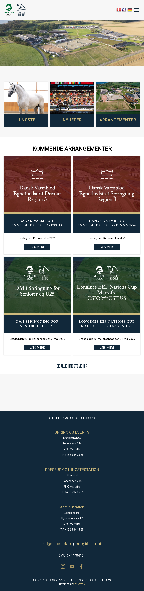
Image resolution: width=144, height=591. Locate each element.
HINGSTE (26, 120)
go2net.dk (79, 584)
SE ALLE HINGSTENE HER (72, 366)
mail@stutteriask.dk (56, 544)
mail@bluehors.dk (89, 544)
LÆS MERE (106, 247)
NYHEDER (72, 120)
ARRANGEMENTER (117, 120)
